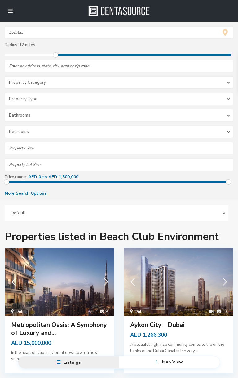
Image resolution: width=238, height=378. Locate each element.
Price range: (16, 177)
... (197, 351)
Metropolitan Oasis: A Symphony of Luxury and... (59, 329)
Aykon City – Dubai (157, 325)
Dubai (21, 311)
